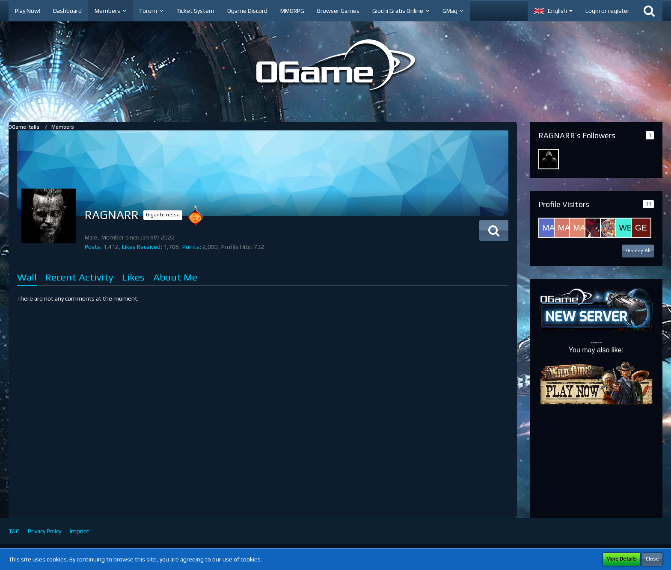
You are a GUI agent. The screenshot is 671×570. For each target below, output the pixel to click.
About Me (175, 277)
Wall (27, 277)
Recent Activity (79, 277)
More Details (621, 559)
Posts (92, 246)
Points (190, 246)
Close (652, 559)
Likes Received (141, 246)
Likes (133, 277)
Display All (638, 251)
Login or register (607, 10)
